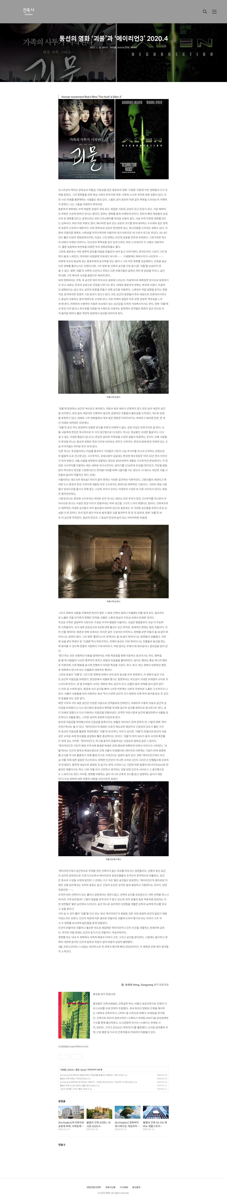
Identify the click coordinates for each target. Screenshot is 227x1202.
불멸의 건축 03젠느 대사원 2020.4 (73, 1078)
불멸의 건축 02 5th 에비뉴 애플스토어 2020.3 (78, 1085)
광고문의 (136, 1187)
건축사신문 (110, 1187)
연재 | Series (81, 1069)
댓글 (61, 1145)
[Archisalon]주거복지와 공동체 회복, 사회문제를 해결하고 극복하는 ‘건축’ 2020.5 (92, 1075)
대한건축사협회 (94, 1187)
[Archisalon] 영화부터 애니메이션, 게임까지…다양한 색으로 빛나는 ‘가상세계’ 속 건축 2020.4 (97, 1082)
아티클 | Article (67, 1069)
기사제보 (124, 1187)
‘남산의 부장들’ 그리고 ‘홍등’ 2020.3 (74, 1089)
